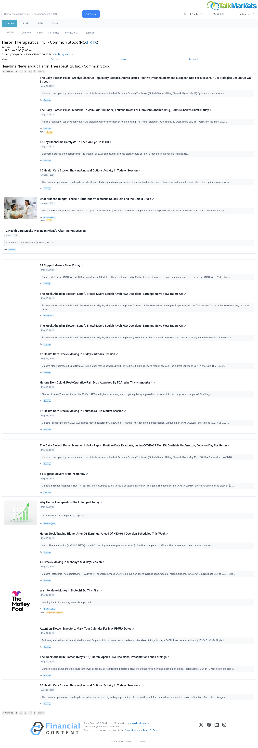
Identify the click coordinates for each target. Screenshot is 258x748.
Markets (9, 23)
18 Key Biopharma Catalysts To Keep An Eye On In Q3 (76, 142)
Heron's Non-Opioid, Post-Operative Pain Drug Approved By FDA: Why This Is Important (97, 382)
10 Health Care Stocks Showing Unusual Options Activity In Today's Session (90, 170)
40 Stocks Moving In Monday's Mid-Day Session (72, 562)
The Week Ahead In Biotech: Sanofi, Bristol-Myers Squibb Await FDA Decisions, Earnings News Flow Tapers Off (113, 293)
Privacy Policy (131, 730)
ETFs (40, 23)
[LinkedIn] (216, 728)
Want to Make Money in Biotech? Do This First (71, 590)
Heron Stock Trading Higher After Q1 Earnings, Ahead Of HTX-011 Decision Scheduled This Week (104, 533)
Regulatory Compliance (55, 612)
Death (49, 221)
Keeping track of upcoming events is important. (67, 602)
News (40, 32)
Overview (26, 32)
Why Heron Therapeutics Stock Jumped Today (71, 502)
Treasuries (88, 32)
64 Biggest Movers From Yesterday (64, 474)
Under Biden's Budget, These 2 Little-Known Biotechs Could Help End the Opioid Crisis (97, 199)
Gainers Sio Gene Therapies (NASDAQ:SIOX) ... (31, 242)
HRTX (92, 42)
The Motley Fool (49, 217)
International (71, 32)
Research (193, 59)
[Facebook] (209, 728)
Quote (54, 59)
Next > (41, 71)
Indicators (245, 14)
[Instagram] (224, 728)
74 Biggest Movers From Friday (61, 265)
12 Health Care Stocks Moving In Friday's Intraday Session (79, 354)
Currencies (53, 32)
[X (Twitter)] (201, 728)
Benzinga (47, 100)
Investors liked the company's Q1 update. (64, 515)
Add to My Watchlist (69, 54)
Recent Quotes (192, 14)
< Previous (8, 71)
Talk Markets (48, 316)
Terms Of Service (151, 730)
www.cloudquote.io (139, 723)
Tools (55, 23)
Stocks (26, 23)
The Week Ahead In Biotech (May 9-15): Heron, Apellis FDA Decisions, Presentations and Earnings (104, 657)
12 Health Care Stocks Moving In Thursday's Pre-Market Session (83, 411)
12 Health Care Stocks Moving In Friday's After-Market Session (46, 230)
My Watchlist (219, 14)
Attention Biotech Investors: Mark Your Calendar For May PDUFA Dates (87, 628)
